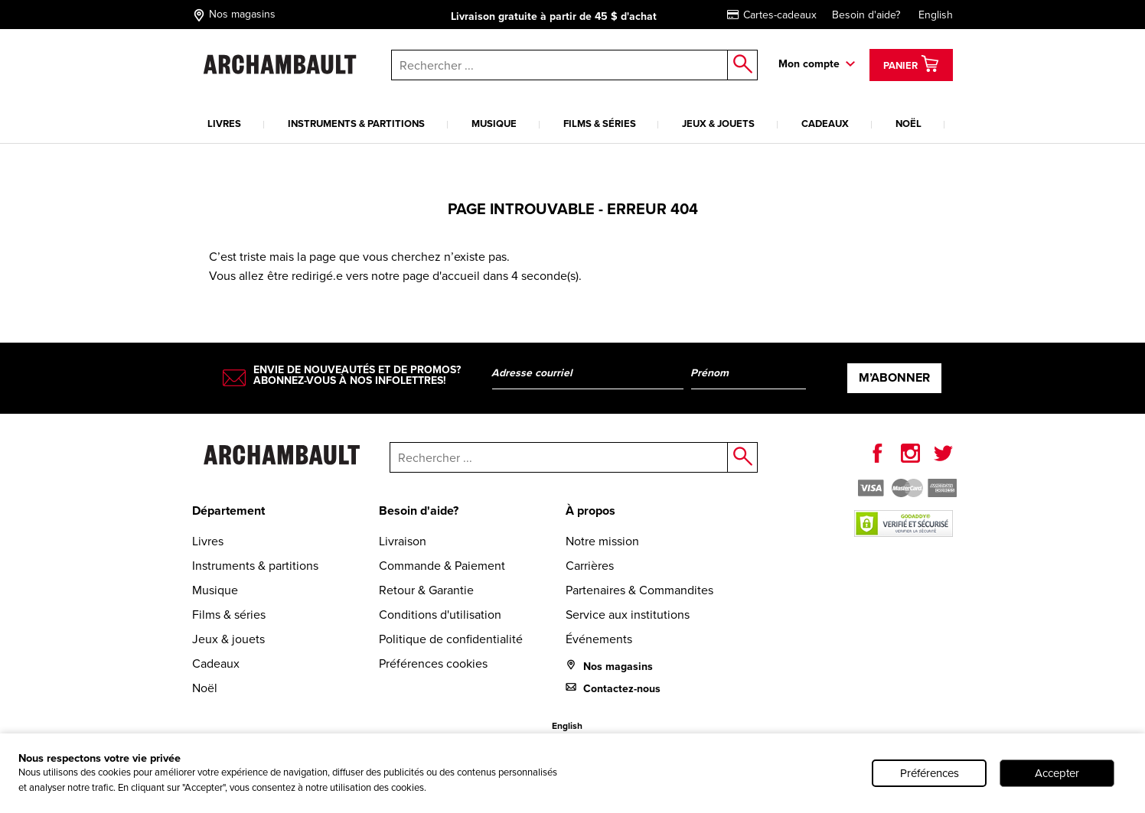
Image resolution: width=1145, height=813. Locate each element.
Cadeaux (825, 123)
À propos (590, 510)
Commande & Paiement (442, 565)
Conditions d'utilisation (440, 614)
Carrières (590, 565)
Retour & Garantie (426, 590)
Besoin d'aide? (866, 15)
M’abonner (894, 377)
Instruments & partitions (356, 123)
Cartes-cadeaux (772, 15)
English (935, 15)
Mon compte (809, 64)
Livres (224, 123)
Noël (908, 123)
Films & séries (599, 123)
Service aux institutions (628, 614)
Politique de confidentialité (451, 639)
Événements (599, 639)
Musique (494, 123)
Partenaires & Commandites (639, 590)
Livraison (402, 541)
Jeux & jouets (718, 123)
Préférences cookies (433, 663)
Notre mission (602, 541)
